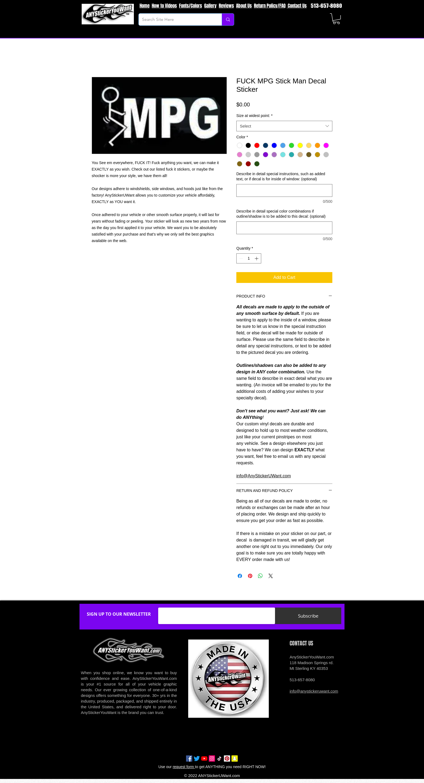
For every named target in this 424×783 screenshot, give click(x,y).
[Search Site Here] (176, 19)
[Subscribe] (308, 616)
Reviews (226, 5)
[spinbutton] (249, 258)
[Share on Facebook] (240, 576)
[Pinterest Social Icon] (227, 758)
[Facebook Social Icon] (189, 758)
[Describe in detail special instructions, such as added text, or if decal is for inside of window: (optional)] (284, 190)
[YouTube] (204, 758)
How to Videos (164, 5)
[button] (336, 18)
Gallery (210, 5)
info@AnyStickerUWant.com (263, 476)
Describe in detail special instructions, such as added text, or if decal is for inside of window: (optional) (280, 176)
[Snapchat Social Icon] (234, 758)
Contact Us (297, 5)
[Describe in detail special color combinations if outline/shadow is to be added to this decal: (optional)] (284, 228)
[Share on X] (270, 576)
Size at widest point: (254, 115)
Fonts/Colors (190, 5)
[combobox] (284, 126)
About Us (244, 5)
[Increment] (257, 258)
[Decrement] (240, 258)
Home (145, 5)
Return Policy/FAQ (270, 5)
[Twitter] (197, 758)
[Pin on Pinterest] (250, 576)
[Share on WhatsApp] (260, 576)
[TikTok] (219, 758)
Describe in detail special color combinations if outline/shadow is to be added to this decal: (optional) (281, 214)
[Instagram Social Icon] (212, 758)
